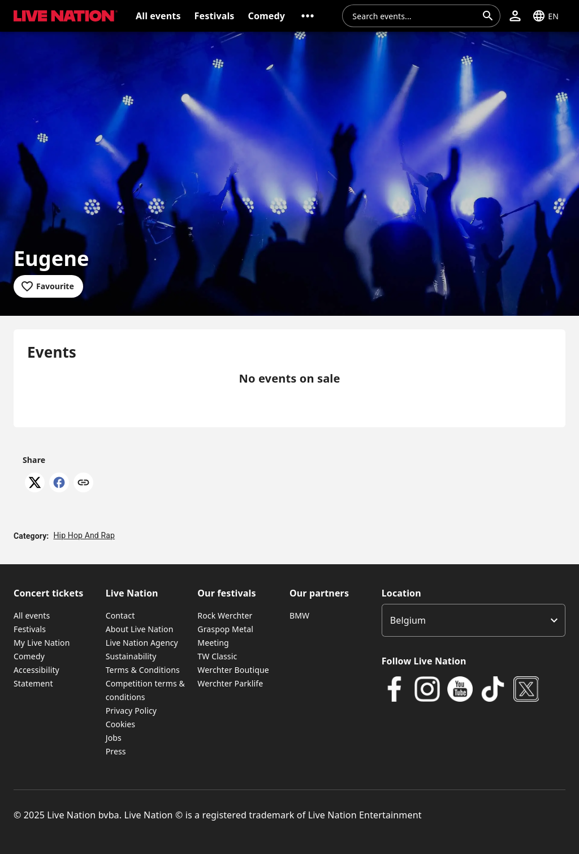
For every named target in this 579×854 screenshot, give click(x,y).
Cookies (121, 724)
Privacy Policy (131, 710)
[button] (307, 16)
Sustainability (131, 656)
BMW (299, 615)
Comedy (29, 656)
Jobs (114, 737)
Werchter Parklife (230, 683)
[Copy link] (83, 483)
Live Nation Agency (142, 642)
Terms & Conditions (143, 669)
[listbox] (473, 620)
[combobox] (414, 16)
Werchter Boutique (233, 669)
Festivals (30, 629)
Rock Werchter (224, 615)
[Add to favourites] (48, 286)
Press (116, 751)
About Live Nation (140, 629)
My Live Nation (42, 642)
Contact (120, 615)
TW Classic (217, 656)
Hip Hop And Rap (84, 535)
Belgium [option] (408, 620)
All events (32, 615)
